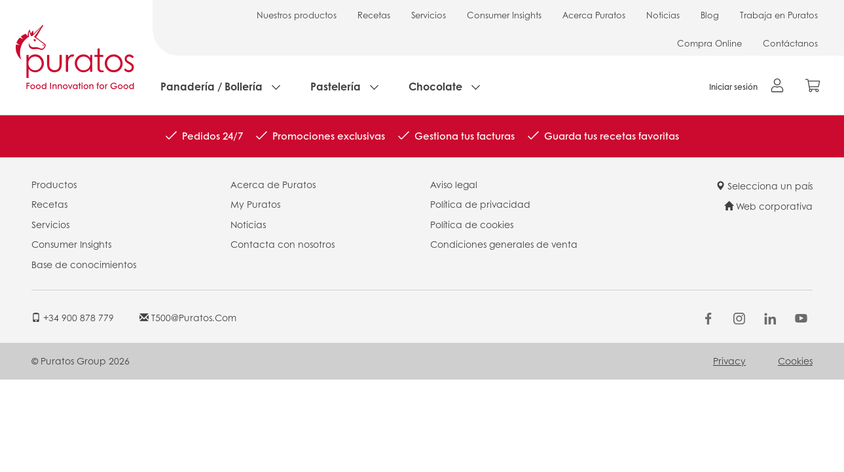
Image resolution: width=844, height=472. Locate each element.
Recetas (374, 15)
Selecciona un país (764, 185)
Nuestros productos (297, 15)
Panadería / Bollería (211, 86)
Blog (710, 15)
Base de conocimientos (83, 264)
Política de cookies (471, 224)
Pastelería (335, 86)
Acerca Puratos (593, 15)
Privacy (729, 360)
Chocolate (435, 86)
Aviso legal (453, 184)
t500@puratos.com (187, 317)
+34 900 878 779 (72, 317)
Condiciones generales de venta (504, 243)
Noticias (663, 15)
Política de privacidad (480, 203)
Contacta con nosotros (282, 243)
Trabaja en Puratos (779, 15)
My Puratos (255, 203)
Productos (54, 184)
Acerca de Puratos (273, 184)
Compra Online (709, 43)
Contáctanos (790, 43)
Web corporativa (768, 205)
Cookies (795, 360)
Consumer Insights (504, 15)
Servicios (428, 15)
